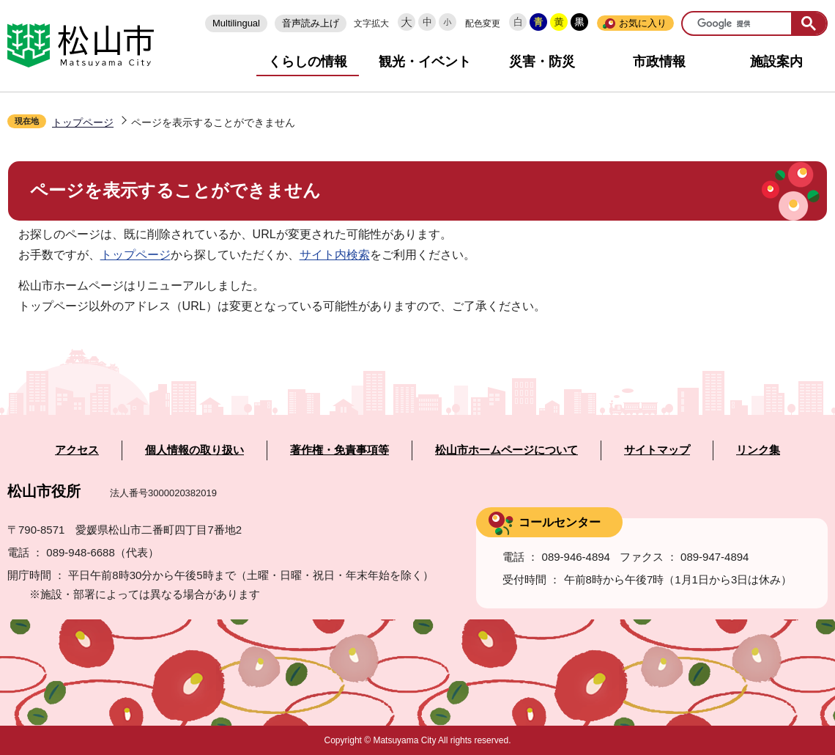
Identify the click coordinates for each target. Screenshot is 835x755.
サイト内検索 (335, 254)
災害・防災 (542, 61)
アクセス (77, 450)
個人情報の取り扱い (194, 450)
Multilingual (236, 23)
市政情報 (659, 61)
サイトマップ (657, 450)
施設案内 (776, 61)
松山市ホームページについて (506, 450)
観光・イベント (425, 61)
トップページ (83, 122)
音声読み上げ (310, 23)
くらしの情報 (307, 61)
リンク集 (758, 450)
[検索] (737, 24)
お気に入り (643, 23)
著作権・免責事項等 (339, 450)
